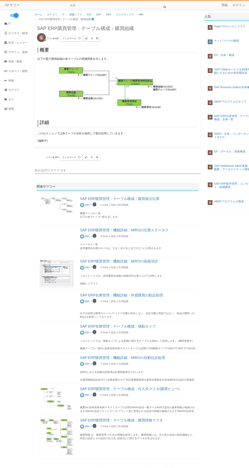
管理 (9, 108)
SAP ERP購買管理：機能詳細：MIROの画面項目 (119, 261)
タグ (9, 99)
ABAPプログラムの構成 (228, 201)
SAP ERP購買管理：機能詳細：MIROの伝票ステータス (124, 230)
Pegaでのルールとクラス (229, 26)
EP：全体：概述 (224, 55)
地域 (9, 80)
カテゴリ (11, 90)
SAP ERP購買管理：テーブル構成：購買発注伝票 (119, 199)
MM (84, 205)
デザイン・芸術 (16, 52)
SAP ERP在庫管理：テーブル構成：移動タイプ (118, 326)
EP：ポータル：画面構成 (229, 151)
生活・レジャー (16, 42)
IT (7, 23)
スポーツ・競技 (16, 71)
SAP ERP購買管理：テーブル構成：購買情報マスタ (121, 420)
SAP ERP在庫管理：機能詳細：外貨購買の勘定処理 (121, 295)
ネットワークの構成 (226, 40)
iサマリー (12, 5)
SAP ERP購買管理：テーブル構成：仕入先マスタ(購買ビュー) (129, 389)
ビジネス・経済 (16, 33)
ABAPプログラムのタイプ (230, 101)
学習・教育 (13, 61)
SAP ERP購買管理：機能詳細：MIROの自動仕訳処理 (122, 358)
